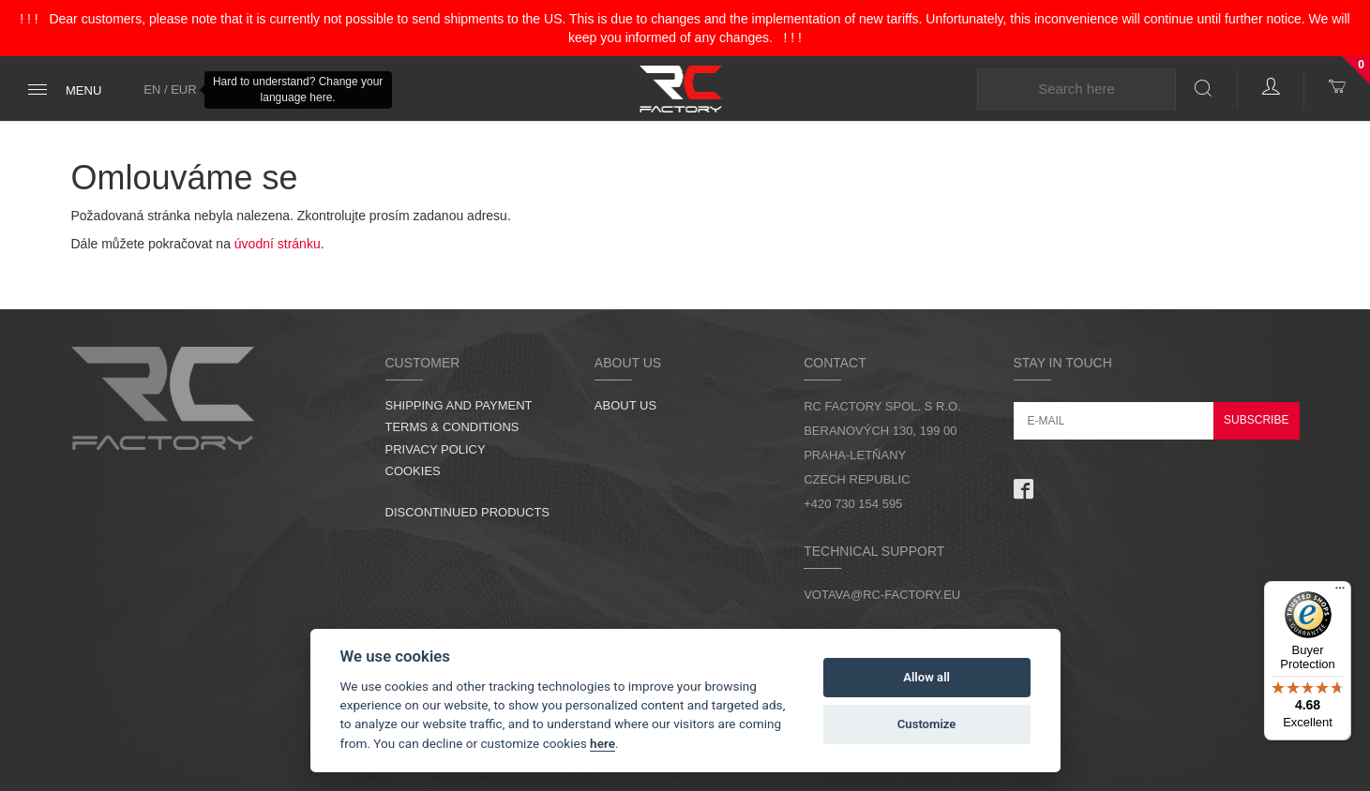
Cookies (413, 471)
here (602, 743)
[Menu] (1340, 592)
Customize (926, 724)
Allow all (926, 677)
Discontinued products (467, 512)
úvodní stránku (277, 243)
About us (625, 405)
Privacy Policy (435, 449)
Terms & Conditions (452, 427)
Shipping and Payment (459, 405)
